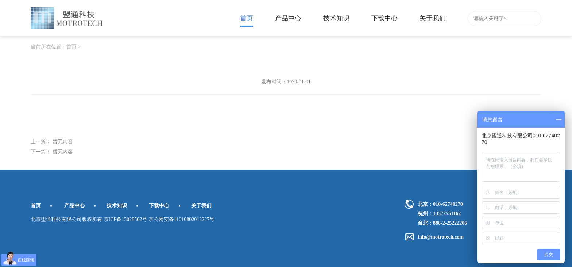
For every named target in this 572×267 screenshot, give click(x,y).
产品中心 (288, 18)
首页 (246, 21)
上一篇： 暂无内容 (52, 141)
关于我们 (433, 18)
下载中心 (384, 18)
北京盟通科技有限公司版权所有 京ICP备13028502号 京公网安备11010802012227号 (122, 219)
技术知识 (336, 18)
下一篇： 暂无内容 (52, 151)
